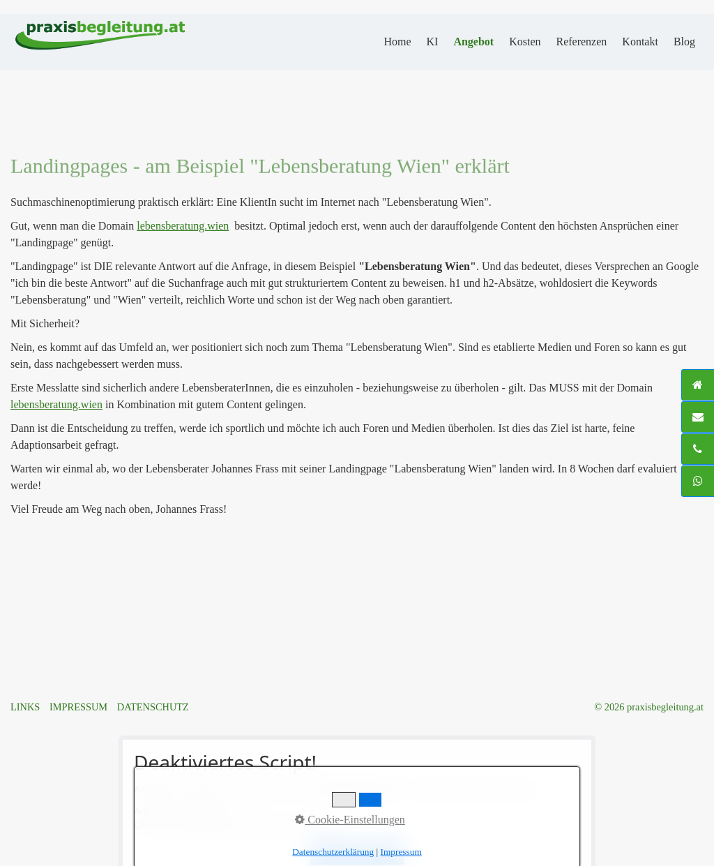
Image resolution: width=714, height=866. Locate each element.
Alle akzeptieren (357, 852)
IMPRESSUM (78, 706)
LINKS (25, 706)
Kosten (524, 41)
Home (397, 41)
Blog (684, 41)
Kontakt (640, 41)
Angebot (473, 41)
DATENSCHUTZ (153, 706)
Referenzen (581, 41)
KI (432, 41)
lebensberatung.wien (183, 226)
